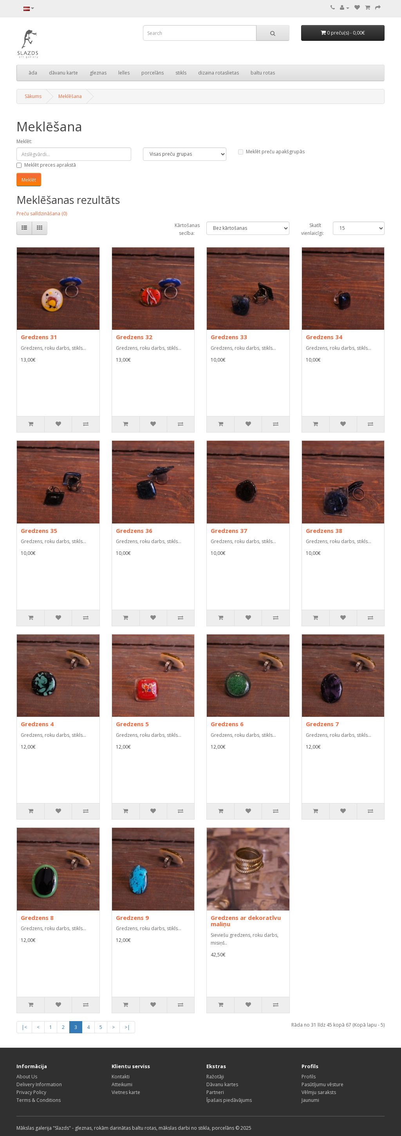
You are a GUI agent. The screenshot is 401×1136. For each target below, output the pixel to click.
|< (24, 1027)
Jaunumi (310, 1100)
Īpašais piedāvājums (229, 1100)
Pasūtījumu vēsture (322, 1084)
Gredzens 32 (134, 337)
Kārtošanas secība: (185, 229)
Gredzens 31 (39, 337)
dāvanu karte (63, 72)
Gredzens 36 (134, 530)
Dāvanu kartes (222, 1084)
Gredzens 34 (324, 337)
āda (33, 72)
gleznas (98, 72)
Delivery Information (39, 1084)
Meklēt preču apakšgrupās (271, 151)
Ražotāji (215, 1076)
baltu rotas (263, 72)
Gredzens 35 (39, 530)
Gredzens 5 (132, 724)
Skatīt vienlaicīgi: (311, 229)
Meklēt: (24, 141)
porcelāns (152, 72)
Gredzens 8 (37, 918)
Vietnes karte (126, 1092)
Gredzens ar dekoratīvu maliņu (246, 921)
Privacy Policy (31, 1092)
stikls (180, 72)
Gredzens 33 (229, 337)
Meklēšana (70, 96)
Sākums (33, 96)
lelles (124, 72)
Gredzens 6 (227, 724)
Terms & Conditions (38, 1100)
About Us (26, 1076)
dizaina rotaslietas (218, 72)
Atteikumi (122, 1084)
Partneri (215, 1092)
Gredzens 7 (322, 724)
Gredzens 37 (229, 530)
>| (127, 1027)
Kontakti (121, 1076)
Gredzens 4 (37, 724)
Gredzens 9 (132, 918)
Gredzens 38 (324, 530)
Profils (309, 1076)
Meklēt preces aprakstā (46, 165)
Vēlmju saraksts (319, 1092)
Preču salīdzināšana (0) (41, 213)
